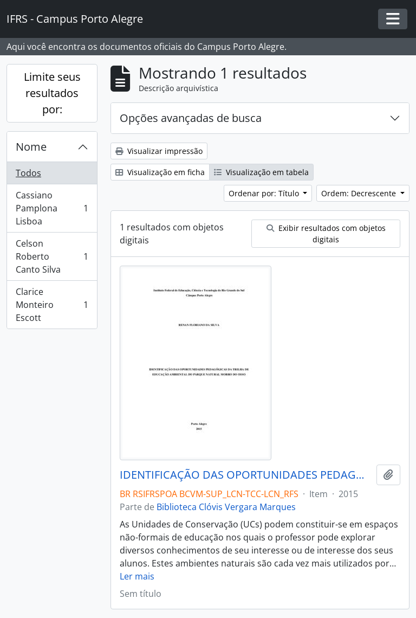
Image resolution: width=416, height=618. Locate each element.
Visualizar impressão (159, 151)
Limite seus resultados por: (52, 93)
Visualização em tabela (261, 172)
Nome (31, 146)
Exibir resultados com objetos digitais (326, 233)
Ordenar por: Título (265, 193)
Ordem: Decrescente (359, 193)
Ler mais (137, 576)
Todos (28, 173)
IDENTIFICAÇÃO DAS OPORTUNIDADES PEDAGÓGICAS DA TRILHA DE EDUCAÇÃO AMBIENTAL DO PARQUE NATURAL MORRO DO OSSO (246, 474)
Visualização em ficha (160, 172)
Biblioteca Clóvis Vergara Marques (226, 507)
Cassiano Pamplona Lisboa (51, 208)
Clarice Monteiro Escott (51, 305)
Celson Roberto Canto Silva (51, 256)
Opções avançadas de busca (191, 118)
